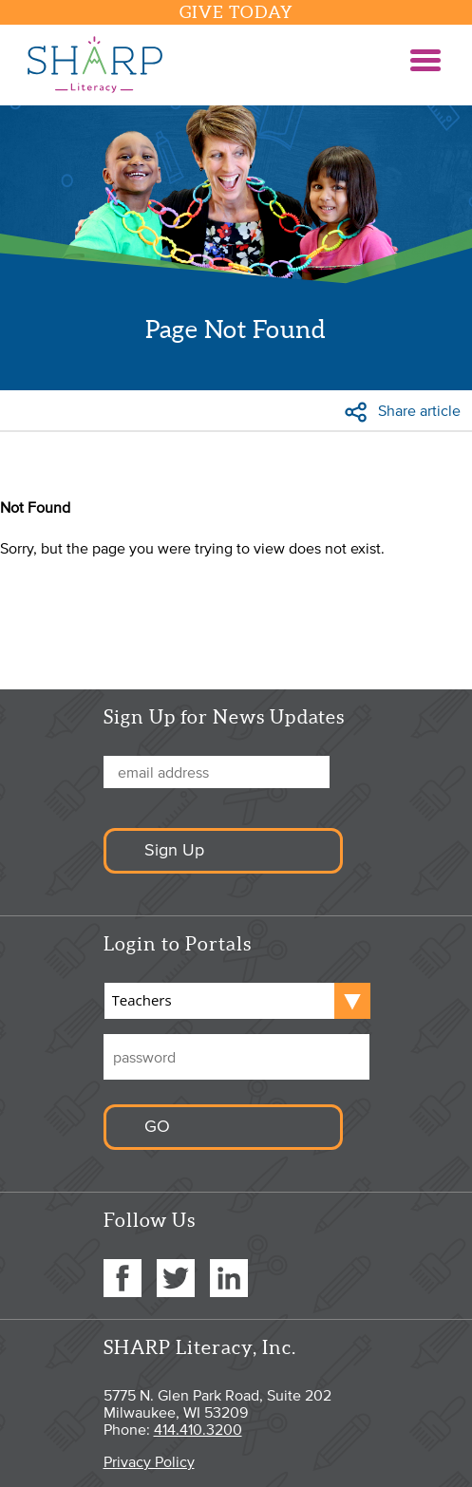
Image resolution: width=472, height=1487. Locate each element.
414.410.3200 (198, 1429)
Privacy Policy (149, 1461)
